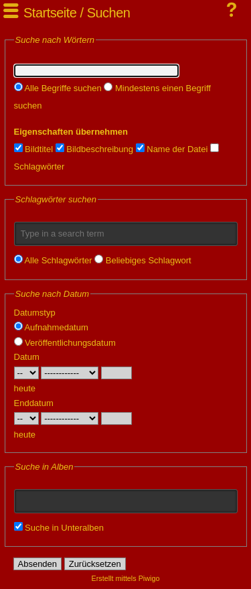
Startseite (49, 12)
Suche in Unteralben (59, 528)
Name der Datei (172, 149)
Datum (26, 357)
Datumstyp (35, 313)
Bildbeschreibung (94, 149)
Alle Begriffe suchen (58, 88)
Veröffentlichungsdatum (65, 343)
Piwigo (149, 578)
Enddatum (34, 403)
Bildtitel (34, 149)
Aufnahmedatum (51, 327)
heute (25, 388)
